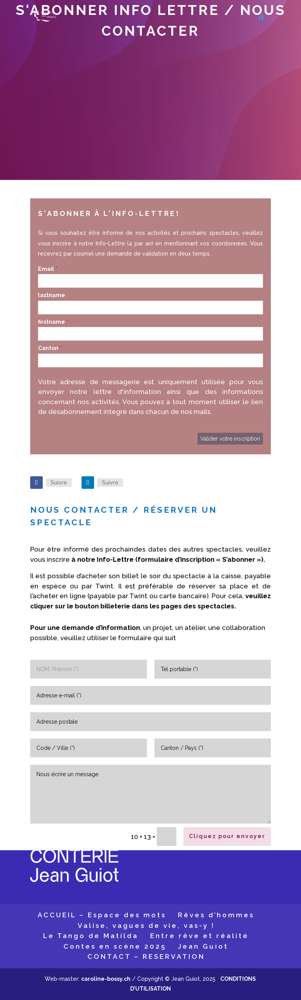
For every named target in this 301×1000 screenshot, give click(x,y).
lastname (51, 295)
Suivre (59, 482)
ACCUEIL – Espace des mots (102, 915)
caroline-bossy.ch (106, 979)
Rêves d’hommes (216, 915)
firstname (51, 322)
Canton (48, 348)
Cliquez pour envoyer (227, 836)
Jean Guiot (203, 946)
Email (46, 269)
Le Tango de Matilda (90, 936)
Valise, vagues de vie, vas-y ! (146, 925)
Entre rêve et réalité (199, 936)
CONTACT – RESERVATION (146, 956)
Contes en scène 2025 (114, 946)
